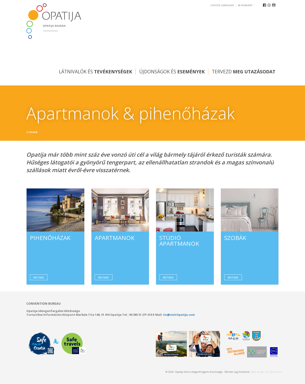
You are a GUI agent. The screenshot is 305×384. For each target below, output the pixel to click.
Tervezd (243, 71)
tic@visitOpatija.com (179, 315)
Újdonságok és (172, 71)
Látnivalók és (95, 71)
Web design (257, 371)
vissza (31, 132)
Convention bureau (43, 303)
